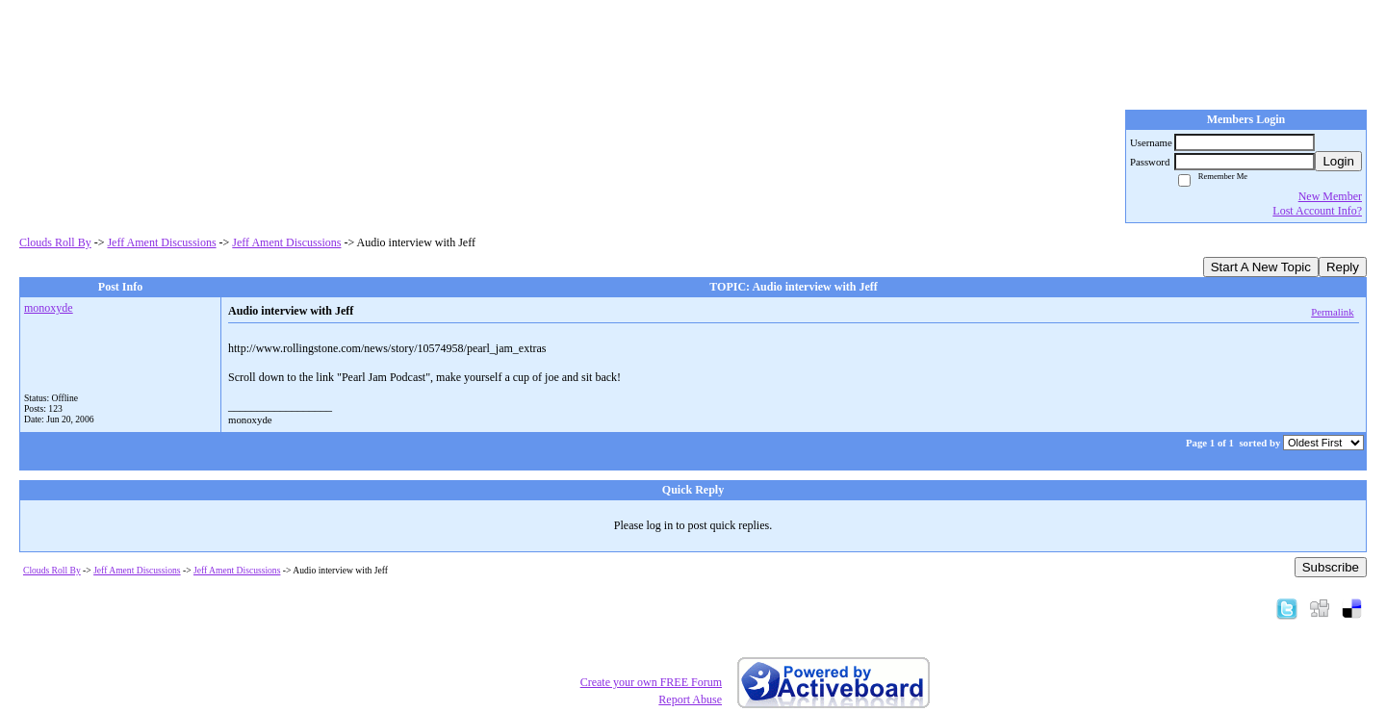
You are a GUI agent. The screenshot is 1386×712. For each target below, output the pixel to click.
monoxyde (48, 308)
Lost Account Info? (1317, 210)
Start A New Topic (1261, 267)
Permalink (1332, 312)
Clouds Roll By (55, 242)
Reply (1342, 267)
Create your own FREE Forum (651, 682)
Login (1338, 161)
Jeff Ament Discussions (161, 242)
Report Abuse (690, 699)
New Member (1330, 196)
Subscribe (1330, 567)
